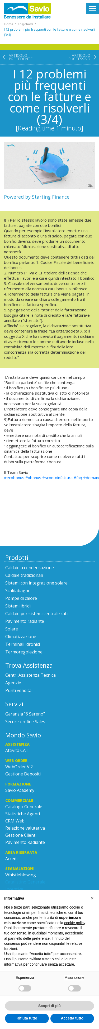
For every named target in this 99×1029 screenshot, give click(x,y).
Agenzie (13, 683)
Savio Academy (19, 790)
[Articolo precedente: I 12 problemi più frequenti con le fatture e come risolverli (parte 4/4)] (16, 93)
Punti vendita (18, 690)
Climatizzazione (20, 636)
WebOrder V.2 (19, 767)
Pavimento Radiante (25, 842)
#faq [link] (78, 477)
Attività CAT (17, 750)
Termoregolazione (24, 652)
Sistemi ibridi (18, 606)
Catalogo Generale (23, 807)
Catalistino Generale (25, 882)
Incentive (14, 889)
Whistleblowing (20, 875)
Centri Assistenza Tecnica (30, 675)
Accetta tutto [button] (72, 1018)
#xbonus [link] (33, 477)
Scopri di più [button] (49, 1006)
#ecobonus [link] (14, 477)
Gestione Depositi (23, 774)
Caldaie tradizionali (24, 575)
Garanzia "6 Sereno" (25, 714)
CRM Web (15, 821)
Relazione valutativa (25, 828)
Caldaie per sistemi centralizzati (36, 613)
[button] (92, 898)
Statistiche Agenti (22, 814)
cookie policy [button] (74, 923)
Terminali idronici (22, 644)
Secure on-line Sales (25, 721)
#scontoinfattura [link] (57, 477)
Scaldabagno (18, 590)
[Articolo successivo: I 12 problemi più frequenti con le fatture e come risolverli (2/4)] (83, 93)
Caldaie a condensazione (29, 567)
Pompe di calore (21, 598)
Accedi (11, 859)
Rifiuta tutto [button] (26, 1018)
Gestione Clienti (20, 835)
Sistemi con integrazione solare (36, 583)
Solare (11, 629)
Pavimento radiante (24, 621)
